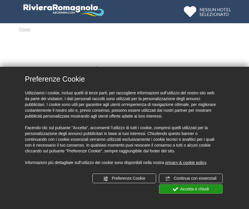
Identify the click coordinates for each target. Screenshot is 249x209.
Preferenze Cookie (124, 178)
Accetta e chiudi (191, 189)
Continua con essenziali (191, 178)
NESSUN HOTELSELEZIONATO (215, 12)
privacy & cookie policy (185, 162)
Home (24, 29)
